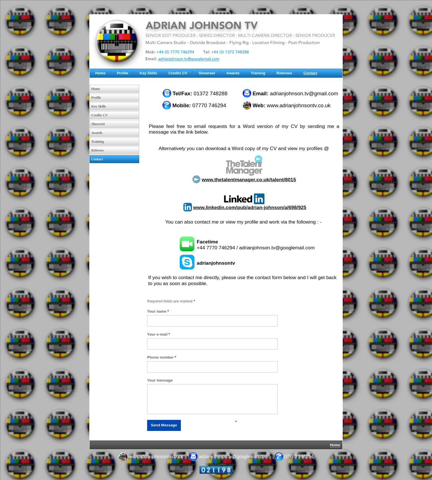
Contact (310, 73)
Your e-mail (158, 334)
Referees (284, 73)
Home (100, 73)
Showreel (207, 73)
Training (258, 73)
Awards (233, 73)
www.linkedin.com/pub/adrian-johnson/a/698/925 (249, 207)
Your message (160, 380)
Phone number (161, 357)
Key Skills (148, 73)
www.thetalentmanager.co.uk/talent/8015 (249, 179)
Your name (158, 311)
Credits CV (177, 73)
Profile (122, 73)
